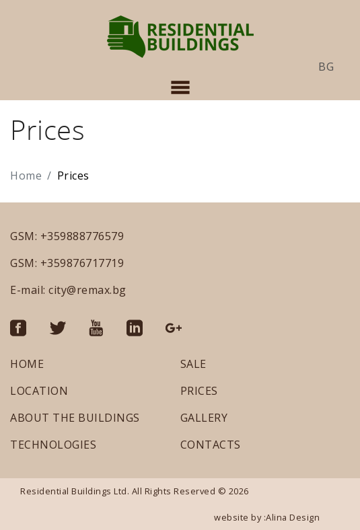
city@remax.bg (87, 289)
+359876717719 (82, 263)
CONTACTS (210, 444)
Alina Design (293, 517)
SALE (193, 363)
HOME (27, 363)
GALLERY (204, 417)
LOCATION (39, 390)
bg (326, 66)
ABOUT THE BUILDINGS (75, 417)
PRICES (199, 390)
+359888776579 (82, 236)
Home (26, 175)
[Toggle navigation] (180, 87)
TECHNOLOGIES (53, 444)
